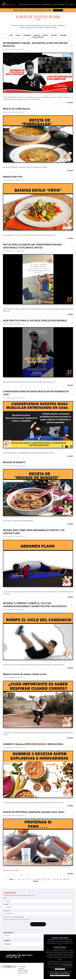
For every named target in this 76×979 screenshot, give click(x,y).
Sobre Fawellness (22, 966)
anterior (11, 879)
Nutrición (45, 35)
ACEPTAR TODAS (59, 969)
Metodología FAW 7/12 (35, 4)
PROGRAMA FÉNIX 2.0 (47, 4)
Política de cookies (67, 965)
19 (67, 879)
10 (38, 879)
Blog (67, 4)
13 (48, 879)
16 (57, 879)
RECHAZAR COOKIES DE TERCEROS (60, 975)
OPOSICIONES (54, 35)
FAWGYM (55, 4)
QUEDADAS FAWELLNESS (38, 37)
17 (60, 879)
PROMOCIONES (63, 35)
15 (54, 879)
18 (64, 879)
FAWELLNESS (37, 35)
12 (45, 879)
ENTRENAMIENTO (27, 35)
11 (42, 879)
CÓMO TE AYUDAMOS (24, 4)
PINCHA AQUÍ (58, 10)
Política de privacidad (18, 917)
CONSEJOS (17, 35)
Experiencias (61, 4)
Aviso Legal (20, 968)
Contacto (71, 4)
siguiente (35, 881)
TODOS (10, 35)
